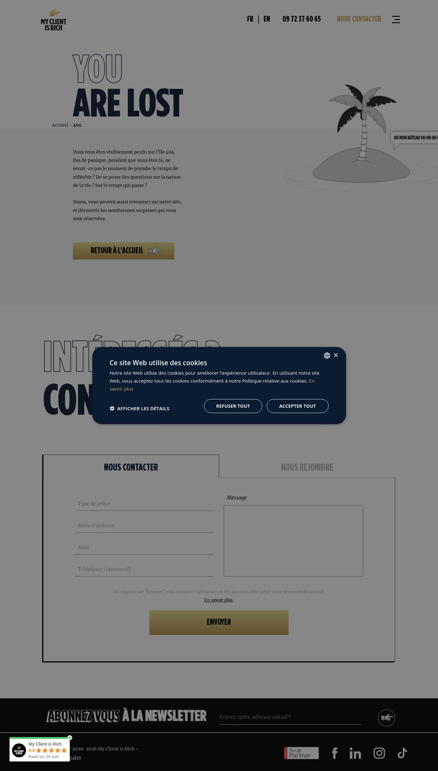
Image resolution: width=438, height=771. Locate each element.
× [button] (335, 355)
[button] (139, 408)
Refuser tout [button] (233, 406)
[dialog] (219, 385)
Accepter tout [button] (297, 406)
